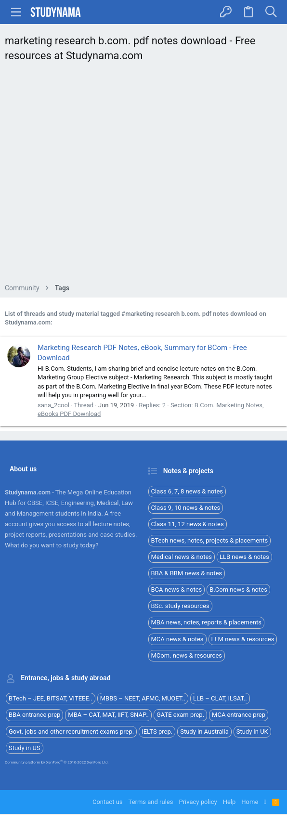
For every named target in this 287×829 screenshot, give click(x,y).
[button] (16, 12)
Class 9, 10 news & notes (186, 507)
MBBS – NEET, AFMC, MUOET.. (142, 698)
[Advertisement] (143, 175)
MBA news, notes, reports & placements (206, 622)
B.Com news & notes (238, 589)
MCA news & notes (177, 639)
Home (249, 801)
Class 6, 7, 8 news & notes (187, 491)
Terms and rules (151, 801)
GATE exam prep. (180, 714)
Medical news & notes (181, 556)
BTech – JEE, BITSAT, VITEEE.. (50, 698)
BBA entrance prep (34, 714)
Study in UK (252, 731)
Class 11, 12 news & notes (187, 524)
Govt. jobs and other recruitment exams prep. (71, 731)
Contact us (107, 801)
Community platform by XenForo (57, 762)
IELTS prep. (157, 731)
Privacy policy (198, 801)
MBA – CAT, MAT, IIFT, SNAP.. (108, 714)
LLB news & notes (244, 556)
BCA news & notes (176, 589)
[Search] (271, 12)
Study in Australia (204, 731)
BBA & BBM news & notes (186, 573)
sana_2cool (53, 405)
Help (229, 801)
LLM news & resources (242, 639)
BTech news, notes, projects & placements (209, 540)
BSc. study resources (180, 605)
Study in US (24, 747)
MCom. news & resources (186, 655)
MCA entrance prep (238, 714)
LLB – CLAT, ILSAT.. (220, 698)
